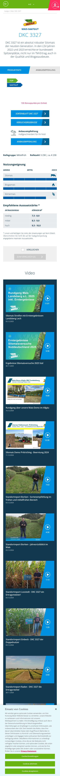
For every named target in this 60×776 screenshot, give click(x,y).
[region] (30, 740)
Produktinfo (14, 70)
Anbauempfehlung (45, 70)
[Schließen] (56, 709)
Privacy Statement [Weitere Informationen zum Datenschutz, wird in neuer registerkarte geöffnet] (28, 751)
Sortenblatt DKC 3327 (27, 113)
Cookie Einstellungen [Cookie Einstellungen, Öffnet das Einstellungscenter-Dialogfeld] (30, 756)
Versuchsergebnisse (27, 122)
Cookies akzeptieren (30, 771)
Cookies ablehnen (30, 764)
